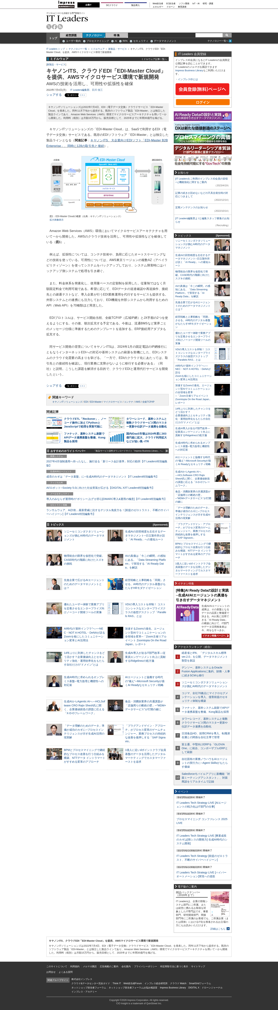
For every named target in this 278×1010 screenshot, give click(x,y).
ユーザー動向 (73, 40)
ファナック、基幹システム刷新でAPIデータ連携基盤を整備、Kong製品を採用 (84, 437)
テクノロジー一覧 (78, 49)
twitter (49, 26)
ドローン (170, 7)
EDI (86, 401)
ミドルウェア (98, 49)
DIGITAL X (193, 987)
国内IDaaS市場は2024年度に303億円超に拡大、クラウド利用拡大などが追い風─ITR (146, 437)
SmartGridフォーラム (200, 983)
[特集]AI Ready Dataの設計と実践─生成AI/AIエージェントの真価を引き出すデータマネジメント (202, 595)
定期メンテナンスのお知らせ (191, 207)
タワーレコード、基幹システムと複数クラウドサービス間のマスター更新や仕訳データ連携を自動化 (146, 422)
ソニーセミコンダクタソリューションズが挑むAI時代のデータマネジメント (84, 535)
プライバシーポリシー (145, 966)
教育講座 (182, 7)
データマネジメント (165, 40)
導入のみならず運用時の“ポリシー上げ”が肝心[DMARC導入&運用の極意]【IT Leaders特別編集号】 (106, 498)
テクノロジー (94, 35)
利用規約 (75, 966)
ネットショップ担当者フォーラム (88, 987)
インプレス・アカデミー (84, 991)
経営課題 (71, 35)
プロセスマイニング (97, 40)
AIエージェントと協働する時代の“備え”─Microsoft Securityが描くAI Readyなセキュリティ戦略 (144, 681)
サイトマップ (198, 966)
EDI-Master (96, 401)
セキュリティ (140, 40)
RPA (125, 40)
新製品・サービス (117, 49)
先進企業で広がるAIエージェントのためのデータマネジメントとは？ (84, 583)
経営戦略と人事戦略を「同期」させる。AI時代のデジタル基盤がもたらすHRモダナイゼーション (145, 583)
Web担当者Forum (132, 983)
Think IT (117, 983)
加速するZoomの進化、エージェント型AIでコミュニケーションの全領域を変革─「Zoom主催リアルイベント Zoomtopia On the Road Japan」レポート (146, 636)
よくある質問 (66, 972)
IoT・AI (196, 4)
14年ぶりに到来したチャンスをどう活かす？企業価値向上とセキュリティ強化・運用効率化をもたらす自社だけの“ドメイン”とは (193, 415)
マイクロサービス (112, 401)
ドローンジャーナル (212, 987)
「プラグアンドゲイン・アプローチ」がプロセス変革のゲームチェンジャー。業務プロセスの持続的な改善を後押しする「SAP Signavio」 (145, 733)
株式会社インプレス (81, 979)
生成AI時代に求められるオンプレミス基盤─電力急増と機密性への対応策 (84, 681)
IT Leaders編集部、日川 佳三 (86, 89)
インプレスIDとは (188, 79)
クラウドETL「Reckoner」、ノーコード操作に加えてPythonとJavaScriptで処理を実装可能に (85, 422)
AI (116, 40)
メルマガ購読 (90, 966)
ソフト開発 (184, 4)
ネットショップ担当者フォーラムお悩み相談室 (133, 987)
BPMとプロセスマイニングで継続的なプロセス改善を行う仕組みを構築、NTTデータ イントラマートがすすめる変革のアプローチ (193, 550)
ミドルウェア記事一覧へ (154, 59)
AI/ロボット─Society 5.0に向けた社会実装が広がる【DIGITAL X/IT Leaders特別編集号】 (100, 487)
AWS (137, 401)
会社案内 (126, 966)
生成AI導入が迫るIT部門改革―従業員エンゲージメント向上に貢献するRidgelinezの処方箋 (145, 656)
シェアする (54, 94)
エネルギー (158, 7)
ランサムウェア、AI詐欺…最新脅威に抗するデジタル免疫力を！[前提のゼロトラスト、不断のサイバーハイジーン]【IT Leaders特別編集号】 (107, 512)
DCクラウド (112, 5)
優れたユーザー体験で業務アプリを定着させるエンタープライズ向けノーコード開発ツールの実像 (84, 608)
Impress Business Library (189, 70)
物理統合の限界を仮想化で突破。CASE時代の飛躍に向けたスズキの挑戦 (84, 559)
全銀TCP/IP (148, 401)
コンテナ (128, 401)
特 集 (117, 35)
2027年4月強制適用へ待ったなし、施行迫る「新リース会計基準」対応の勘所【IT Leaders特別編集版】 (106, 463)
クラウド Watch (178, 983)
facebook (54, 26)
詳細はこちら (217, 928)
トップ (53, 38)
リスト (82, 95)
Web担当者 (158, 4)
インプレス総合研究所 (156, 983)
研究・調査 (208, 4)
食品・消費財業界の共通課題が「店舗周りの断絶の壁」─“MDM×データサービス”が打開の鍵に (145, 705)
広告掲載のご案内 (109, 966)
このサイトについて (56, 966)
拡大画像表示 (57, 219)
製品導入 (135, 5)
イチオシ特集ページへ (215, 636)
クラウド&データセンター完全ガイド (90, 983)
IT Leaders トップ (55, 49)
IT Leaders (67, 18)
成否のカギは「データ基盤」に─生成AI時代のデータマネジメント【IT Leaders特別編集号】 (102, 476)
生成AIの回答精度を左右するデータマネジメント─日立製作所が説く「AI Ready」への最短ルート (145, 535)
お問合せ (51, 972)
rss (60, 26)
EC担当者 (171, 4)
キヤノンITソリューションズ (67, 401)
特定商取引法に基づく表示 (174, 966)
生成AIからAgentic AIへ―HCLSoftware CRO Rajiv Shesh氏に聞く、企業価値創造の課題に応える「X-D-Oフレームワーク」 (192, 478)
